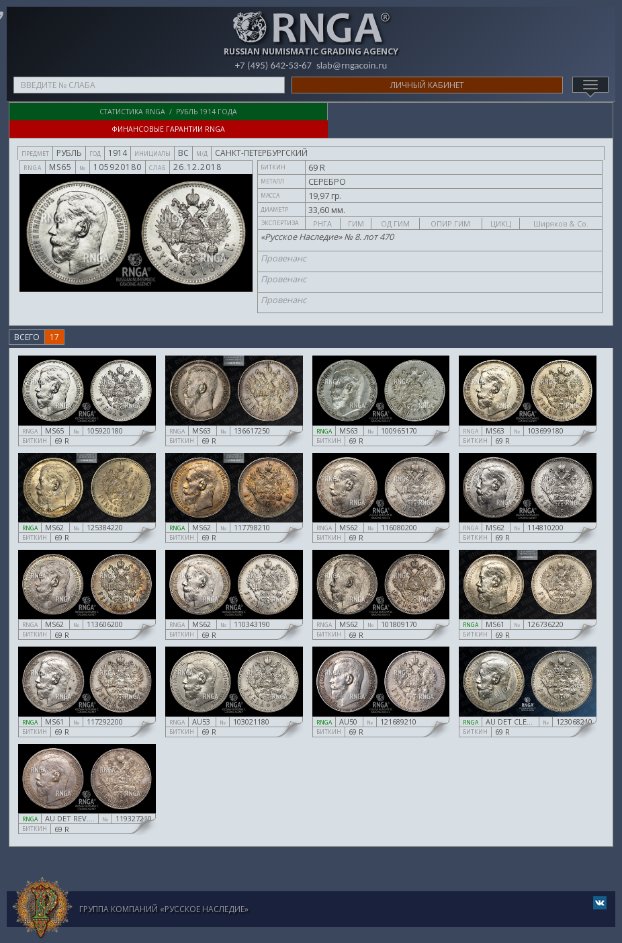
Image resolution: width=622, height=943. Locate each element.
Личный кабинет (427, 85)
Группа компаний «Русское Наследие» (164, 891)
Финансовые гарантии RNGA (462, 111)
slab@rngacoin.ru (352, 65)
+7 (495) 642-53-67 (273, 65)
